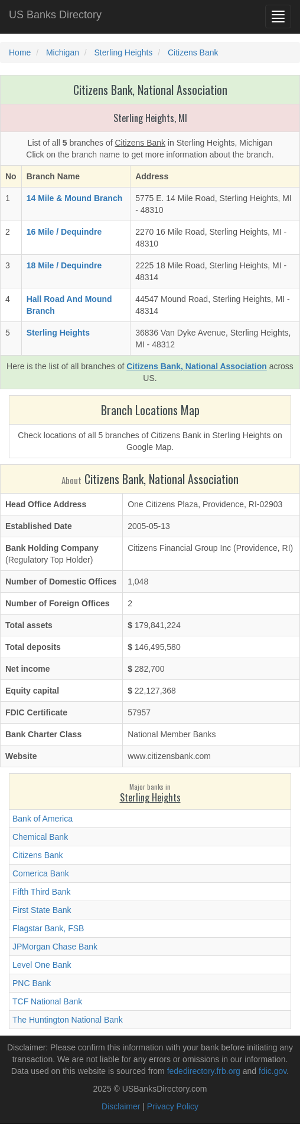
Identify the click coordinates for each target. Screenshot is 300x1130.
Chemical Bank (40, 837)
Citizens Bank (37, 855)
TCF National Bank (47, 1001)
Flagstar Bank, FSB (48, 928)
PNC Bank (31, 983)
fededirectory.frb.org (203, 1071)
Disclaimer (121, 1106)
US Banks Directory (55, 15)
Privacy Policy (172, 1106)
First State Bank (41, 910)
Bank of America (42, 818)
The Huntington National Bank (67, 1019)
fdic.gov (272, 1071)
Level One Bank (41, 965)
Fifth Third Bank (41, 891)
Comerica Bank (40, 873)
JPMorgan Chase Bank (54, 946)
